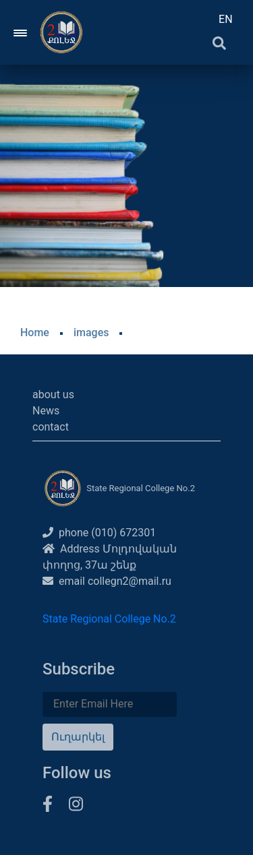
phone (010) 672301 (99, 532)
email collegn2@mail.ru (107, 581)
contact (50, 426)
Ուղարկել (78, 736)
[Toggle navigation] (21, 32)
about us (53, 394)
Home (34, 332)
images (91, 332)
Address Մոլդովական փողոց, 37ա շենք (110, 556)
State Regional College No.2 (109, 618)
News (45, 410)
